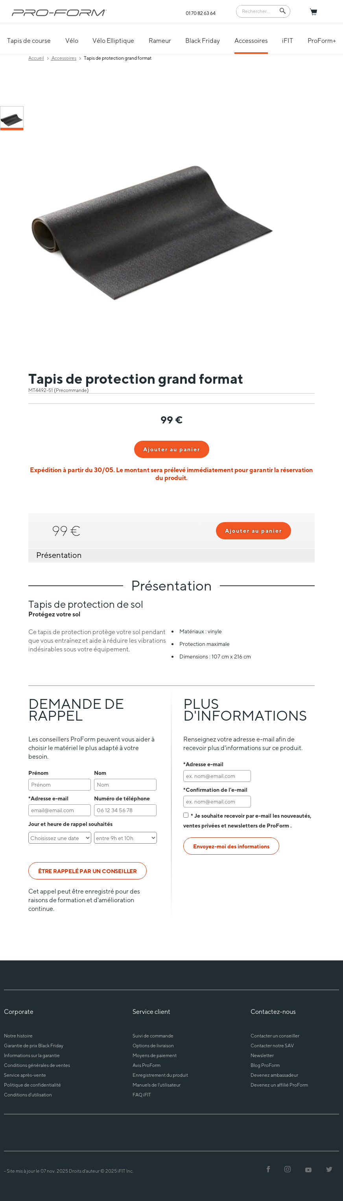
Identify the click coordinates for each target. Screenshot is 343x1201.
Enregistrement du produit (160, 1075)
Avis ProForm (146, 1065)
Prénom (38, 772)
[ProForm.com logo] (59, 12)
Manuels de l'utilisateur (157, 1085)
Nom (100, 772)
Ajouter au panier (171, 449)
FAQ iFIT (142, 1095)
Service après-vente (25, 1075)
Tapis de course (29, 40)
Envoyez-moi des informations (231, 846)
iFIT (287, 40)
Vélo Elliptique (113, 40)
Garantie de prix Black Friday (33, 1045)
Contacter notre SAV (272, 1045)
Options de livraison (153, 1045)
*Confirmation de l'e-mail (215, 789)
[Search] (257, 11)
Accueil (36, 58)
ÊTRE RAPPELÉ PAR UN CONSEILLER (87, 871)
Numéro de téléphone (122, 798)
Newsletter (262, 1055)
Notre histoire (18, 1036)
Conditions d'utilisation (28, 1095)
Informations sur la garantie (32, 1055)
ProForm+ (322, 40)
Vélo (71, 40)
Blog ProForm (265, 1065)
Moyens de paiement (155, 1055)
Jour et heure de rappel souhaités (70, 823)
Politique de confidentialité (32, 1085)
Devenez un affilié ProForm (279, 1085)
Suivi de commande (153, 1036)
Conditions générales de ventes (37, 1065)
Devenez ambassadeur (274, 1075)
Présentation (59, 554)
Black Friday (202, 40)
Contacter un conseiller (275, 1036)
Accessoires (251, 40)
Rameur (160, 40)
